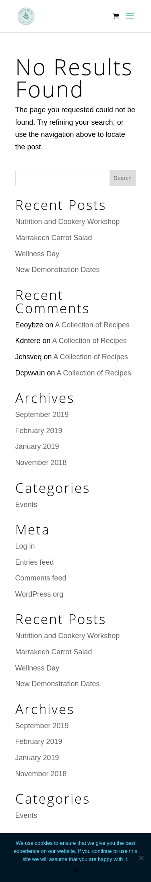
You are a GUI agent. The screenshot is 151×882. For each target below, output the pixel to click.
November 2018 (41, 463)
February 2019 (38, 431)
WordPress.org (39, 594)
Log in (25, 546)
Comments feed (40, 578)
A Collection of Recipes (92, 325)
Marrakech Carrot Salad (53, 238)
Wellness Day (37, 254)
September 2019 (42, 415)
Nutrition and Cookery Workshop (67, 222)
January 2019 (37, 446)
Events (26, 505)
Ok (75, 870)
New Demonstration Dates (57, 270)
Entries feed (34, 562)
